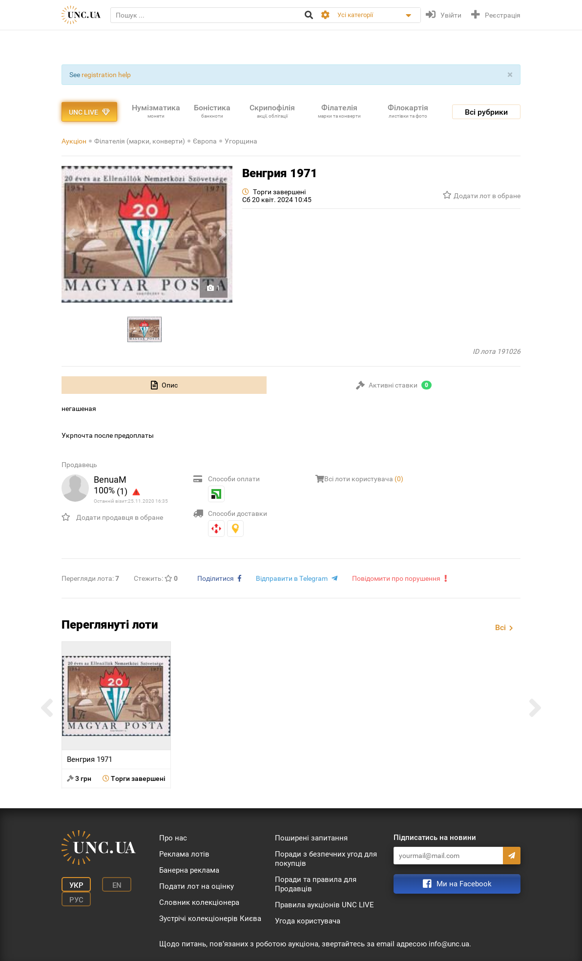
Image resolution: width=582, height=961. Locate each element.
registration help (106, 75)
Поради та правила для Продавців (315, 884)
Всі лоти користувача (363, 479)
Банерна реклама (189, 870)
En (117, 885)
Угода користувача (307, 921)
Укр (76, 885)
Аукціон (74, 141)
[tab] (164, 385)
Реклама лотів (184, 854)
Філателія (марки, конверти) (139, 141)
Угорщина (241, 141)
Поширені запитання (311, 838)
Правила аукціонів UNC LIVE (324, 904)
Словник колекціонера (199, 902)
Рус (76, 900)
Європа (205, 141)
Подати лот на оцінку (196, 886)
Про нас (173, 838)
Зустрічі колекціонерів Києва (210, 918)
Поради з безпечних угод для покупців (326, 859)
